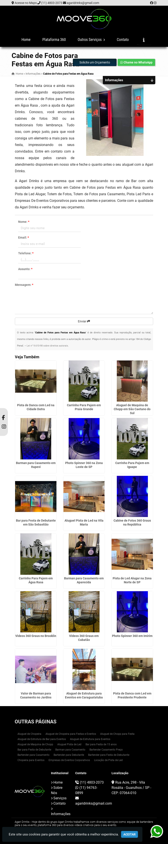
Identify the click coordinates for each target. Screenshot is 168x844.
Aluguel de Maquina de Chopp (35, 744)
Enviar (84, 321)
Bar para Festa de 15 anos (101, 744)
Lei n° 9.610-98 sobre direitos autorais (47, 345)
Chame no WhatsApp (136, 62)
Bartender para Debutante (69, 754)
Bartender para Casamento (33, 754)
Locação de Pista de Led (108, 760)
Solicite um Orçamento (94, 62)
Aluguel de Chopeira (29, 733)
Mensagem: (24, 285)
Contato (123, 39)
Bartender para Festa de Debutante (108, 754)
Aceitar (129, 834)
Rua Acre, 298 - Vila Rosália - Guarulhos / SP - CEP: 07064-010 (131, 787)
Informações (60, 814)
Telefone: (25, 253)
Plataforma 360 (54, 39)
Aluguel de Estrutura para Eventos (90, 739)
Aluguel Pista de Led (69, 744)
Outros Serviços (91, 39)
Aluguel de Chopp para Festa (117, 733)
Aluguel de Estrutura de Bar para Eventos (42, 739)
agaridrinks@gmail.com (83, 3)
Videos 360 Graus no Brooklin (35, 636)
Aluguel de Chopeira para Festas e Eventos (71, 733)
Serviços (59, 798)
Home (25, 39)
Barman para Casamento (70, 749)
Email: (23, 237)
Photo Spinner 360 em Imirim (132, 636)
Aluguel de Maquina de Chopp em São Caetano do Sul (132, 409)
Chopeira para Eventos (31, 760)
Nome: (23, 221)
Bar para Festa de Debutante (34, 749)
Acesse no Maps (26, 3)
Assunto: (25, 269)
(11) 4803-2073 (51, 3)
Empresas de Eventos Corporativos (69, 760)
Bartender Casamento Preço (106, 749)
